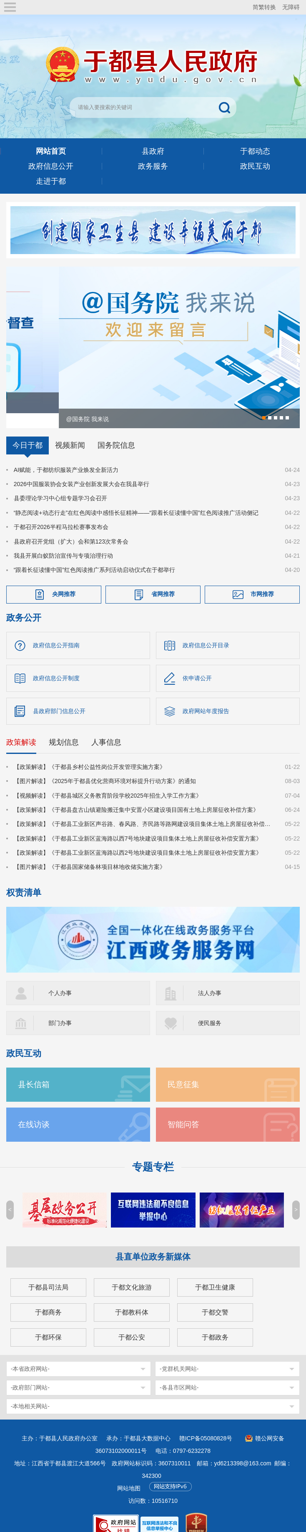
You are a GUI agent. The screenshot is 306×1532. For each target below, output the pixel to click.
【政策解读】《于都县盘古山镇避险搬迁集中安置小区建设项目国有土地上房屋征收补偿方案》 (136, 796)
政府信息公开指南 (56, 632)
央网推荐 (63, 581)
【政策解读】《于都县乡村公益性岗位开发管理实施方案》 (90, 754)
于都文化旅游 (132, 1274)
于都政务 (215, 1324)
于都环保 (48, 1324)
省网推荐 (163, 581)
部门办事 (60, 1010)
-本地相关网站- (30, 1393)
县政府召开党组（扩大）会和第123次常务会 (71, 528)
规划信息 (64, 729)
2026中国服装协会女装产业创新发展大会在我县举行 (81, 471)
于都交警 (215, 1299)
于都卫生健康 (215, 1274)
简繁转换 (264, 7)
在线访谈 (34, 1111)
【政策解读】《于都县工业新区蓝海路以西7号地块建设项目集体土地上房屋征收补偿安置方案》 (138, 825)
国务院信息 (116, 432)
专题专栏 (153, 1154)
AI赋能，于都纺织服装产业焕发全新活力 (66, 457)
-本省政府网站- (30, 1355)
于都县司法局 (48, 1274)
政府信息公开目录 (206, 632)
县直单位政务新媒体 (153, 1243)
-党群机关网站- (179, 1355)
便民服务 (209, 1010)
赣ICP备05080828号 (206, 1425)
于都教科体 (131, 1299)
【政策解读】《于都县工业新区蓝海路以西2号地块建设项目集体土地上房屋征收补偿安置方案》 (138, 839)
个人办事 (60, 980)
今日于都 (28, 432)
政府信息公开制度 (56, 665)
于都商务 (48, 1299)
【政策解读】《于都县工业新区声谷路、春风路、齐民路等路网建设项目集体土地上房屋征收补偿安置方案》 (144, 811)
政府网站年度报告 (206, 698)
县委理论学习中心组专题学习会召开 (60, 485)
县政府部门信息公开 (59, 698)
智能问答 (183, 1111)
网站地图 (128, 1475)
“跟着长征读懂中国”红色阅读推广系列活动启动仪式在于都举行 (94, 557)
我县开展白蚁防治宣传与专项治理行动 (63, 542)
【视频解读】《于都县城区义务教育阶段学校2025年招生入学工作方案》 (108, 782)
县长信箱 (34, 1071)
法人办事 (209, 980)
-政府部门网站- (30, 1374)
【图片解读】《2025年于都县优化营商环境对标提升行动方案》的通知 (105, 768)
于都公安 (131, 1324)
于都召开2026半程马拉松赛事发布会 (61, 514)
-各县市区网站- (179, 1374)
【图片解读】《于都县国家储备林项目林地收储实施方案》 (90, 854)
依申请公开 (197, 665)
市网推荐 (262, 581)
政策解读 (21, 729)
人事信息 (106, 729)
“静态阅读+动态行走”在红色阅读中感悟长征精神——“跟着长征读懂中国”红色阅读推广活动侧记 (136, 500)
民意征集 (183, 1071)
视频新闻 (70, 432)
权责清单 (23, 879)
